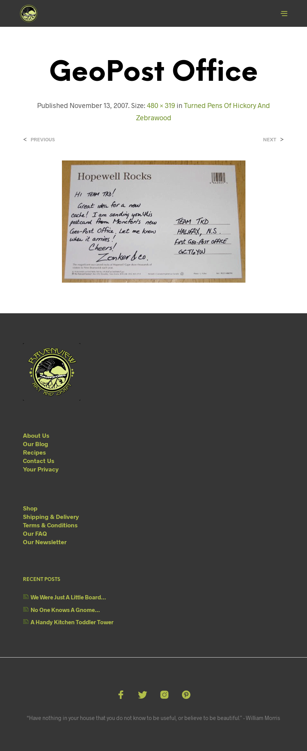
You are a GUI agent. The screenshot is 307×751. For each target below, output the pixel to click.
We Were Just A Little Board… (68, 597)
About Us (36, 435)
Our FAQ (35, 533)
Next (269, 139)
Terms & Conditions (50, 524)
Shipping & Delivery (51, 516)
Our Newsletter (45, 541)
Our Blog (35, 443)
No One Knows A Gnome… (65, 609)
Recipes (34, 452)
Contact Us (38, 460)
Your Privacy (40, 469)
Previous (43, 139)
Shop (30, 508)
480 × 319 (161, 105)
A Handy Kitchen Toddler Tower (72, 621)
